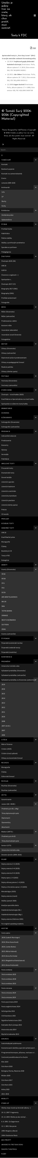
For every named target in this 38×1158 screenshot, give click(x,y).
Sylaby (4, 859)
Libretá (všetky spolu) (9, 505)
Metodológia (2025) (8, 891)
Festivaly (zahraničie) (9, 385)
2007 (3, 730)
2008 (3, 721)
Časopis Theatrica (9, 1149)
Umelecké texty (7, 463)
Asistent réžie (6, 325)
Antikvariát (5, 187)
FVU (3, 588)
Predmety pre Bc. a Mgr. (10, 809)
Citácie (4, 740)
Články (3, 546)
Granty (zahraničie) (8, 634)
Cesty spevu (5, 933)
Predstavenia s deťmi (9, 321)
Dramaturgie (6, 408)
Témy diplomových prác (10, 813)
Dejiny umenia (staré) (9, 896)
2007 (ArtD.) (6, 726)
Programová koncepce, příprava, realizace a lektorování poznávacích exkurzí (19, 1052)
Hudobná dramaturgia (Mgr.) (11, 914)
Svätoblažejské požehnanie (11, 1043)
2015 (3, 694)
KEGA (4, 579)
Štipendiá (5, 638)
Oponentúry (6, 822)
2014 (3, 698)
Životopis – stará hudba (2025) (12, 394)
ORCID (3, 266)
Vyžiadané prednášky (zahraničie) (13, 675)
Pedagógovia (6, 252)
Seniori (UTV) (6, 845)
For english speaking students (12, 924)
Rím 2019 (4, 1062)
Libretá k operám (7, 482)
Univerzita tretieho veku (10, 666)
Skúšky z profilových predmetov (13, 243)
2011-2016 (5, 1094)
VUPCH (3, 270)
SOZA (4, 592)
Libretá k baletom (8, 486)
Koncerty (4, 445)
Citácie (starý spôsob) (9, 753)
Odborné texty (7, 528)
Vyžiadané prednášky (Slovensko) (13, 671)
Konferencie (6, 657)
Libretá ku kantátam (9, 496)
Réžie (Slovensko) (7, 312)
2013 (3, 703)
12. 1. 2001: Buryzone (8, 1126)
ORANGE (5, 615)
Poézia (3, 509)
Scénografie (6, 417)
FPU (3, 583)
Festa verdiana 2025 (9, 974)
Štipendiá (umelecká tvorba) (11, 643)
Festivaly (5, 376)
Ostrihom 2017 (6, 1080)
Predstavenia (6, 440)
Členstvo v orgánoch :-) (9, 275)
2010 (3, 717)
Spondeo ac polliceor (9, 247)
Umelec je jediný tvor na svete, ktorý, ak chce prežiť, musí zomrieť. (7, 15)
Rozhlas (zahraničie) (9, 790)
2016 (3, 689)
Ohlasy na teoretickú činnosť (11, 758)
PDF (33, 47)
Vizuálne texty (7, 523)
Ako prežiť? (6, 1140)
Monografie (5, 542)
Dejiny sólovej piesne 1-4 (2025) (12, 882)
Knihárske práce (7, 215)
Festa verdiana (6, 970)
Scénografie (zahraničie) (10, 427)
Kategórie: (5, 560)
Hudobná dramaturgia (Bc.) (11, 910)
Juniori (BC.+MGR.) (8, 804)
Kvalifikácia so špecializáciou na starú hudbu (17, 399)
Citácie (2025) (6, 749)
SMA (3, 606)
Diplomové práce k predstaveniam (13, 358)
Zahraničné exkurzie (8, 436)
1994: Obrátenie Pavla (9, 1135)
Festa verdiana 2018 (9, 979)
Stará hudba (6, 390)
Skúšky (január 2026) (8, 901)
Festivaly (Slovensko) (9, 381)
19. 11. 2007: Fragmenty (9, 1112)
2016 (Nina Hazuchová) (10, 942)
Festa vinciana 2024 (9, 993)
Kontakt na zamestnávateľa (11, 174)
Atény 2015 (5, 1089)
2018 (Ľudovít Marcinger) (11, 937)
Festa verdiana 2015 (9, 983)
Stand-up (5, 1103)
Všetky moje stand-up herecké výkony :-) (16, 1108)
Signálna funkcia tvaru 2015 (11, 1020)
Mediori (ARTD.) (7, 832)
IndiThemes (22, 130)
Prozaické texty (7, 468)
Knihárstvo (5, 210)
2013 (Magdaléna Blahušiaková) (13, 960)
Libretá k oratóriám (8, 491)
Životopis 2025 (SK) (8, 261)
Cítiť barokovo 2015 (8, 1016)
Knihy (4, 206)
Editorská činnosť (7, 776)
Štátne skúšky (6, 238)
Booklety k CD (6, 551)
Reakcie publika (7, 367)
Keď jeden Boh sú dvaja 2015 (11, 1025)
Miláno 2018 (5, 1075)
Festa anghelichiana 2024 (10, 1006)
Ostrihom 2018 (6, 1066)
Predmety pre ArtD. (9, 836)
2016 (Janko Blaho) (9, 947)
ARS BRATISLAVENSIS (9, 597)
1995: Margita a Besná (9, 1131)
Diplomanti (6, 818)
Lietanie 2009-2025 (8, 183)
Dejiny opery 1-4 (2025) (9, 878)
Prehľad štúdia (6, 229)
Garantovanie (6, 799)
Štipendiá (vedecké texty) (10, 648)
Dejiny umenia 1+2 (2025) (10, 864)
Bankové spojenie (7, 169)
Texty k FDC (5, 556)
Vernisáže (4, 454)
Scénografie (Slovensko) (10, 422)
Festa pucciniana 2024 (9, 1002)
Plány (3, 1154)
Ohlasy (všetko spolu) (9, 371)
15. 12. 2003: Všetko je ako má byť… (14, 1117)
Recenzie (5, 763)
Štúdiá (4, 224)
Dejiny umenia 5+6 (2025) (10, 873)
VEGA (3, 574)
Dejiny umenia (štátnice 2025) (12, 919)
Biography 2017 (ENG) (9, 289)
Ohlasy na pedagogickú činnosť (12, 362)
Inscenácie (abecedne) (9, 330)
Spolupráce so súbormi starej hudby (14, 404)
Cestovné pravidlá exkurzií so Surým (14, 1057)
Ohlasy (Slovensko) (8, 348)
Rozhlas (4, 781)
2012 (3, 707)
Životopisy (5, 256)
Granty (4, 565)
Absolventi (6, 827)
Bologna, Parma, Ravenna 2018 (12, 1071)
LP (3, 197)
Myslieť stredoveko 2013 (10, 1034)
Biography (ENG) (7, 293)
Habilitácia (5, 233)
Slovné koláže (6, 477)
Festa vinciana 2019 (9, 997)
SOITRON (5, 625)
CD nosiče (5, 514)
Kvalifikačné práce (8, 537)
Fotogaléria (5, 339)
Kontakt (4, 164)
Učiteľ (4, 795)
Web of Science (6, 744)
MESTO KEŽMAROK (9, 620)
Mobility (5, 1098)
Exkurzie (5, 1039)
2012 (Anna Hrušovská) (10, 965)
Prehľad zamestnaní (8, 298)
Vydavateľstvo (7, 220)
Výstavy (4, 450)
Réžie (3, 307)
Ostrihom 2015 (6, 1085)
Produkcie (5, 431)
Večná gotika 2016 (8, 1011)
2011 (3, 712)
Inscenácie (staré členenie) (11, 335)
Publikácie (5, 459)
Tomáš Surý (6, 160)
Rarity (4, 201)
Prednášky (5, 661)
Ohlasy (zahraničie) (8, 353)
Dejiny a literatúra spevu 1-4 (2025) (14, 887)
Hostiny (4, 928)
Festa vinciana (6, 988)
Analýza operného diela (10, 905)
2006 (3, 735)
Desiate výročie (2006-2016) (11, 855)
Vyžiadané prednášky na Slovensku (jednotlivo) (18, 680)
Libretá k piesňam (8, 500)
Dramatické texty (7, 473)
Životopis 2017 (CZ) (8, 284)
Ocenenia (5, 413)
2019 (3, 684)
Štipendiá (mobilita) (9, 652)
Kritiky (4, 344)
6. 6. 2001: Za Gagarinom (10, 1122)
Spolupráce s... (6, 279)
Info (3, 192)
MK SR (4, 602)
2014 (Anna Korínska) (9, 956)
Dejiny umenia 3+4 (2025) (10, 868)
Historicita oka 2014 (8, 1029)
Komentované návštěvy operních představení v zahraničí (19, 1048)
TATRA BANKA (7, 611)
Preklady (5, 519)
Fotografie (5, 302)
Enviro (3, 178)
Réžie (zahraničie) (8, 316)
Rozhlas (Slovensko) (9, 786)
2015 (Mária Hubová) (9, 951)
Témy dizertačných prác (10, 841)
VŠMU (4, 629)
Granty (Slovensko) (8, 569)
